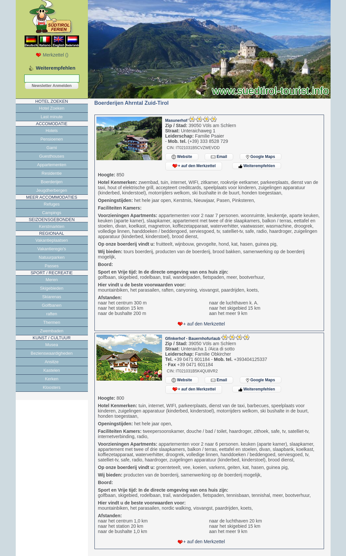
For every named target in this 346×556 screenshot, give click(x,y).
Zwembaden (52, 330)
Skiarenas (51, 296)
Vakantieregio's (51, 248)
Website (182, 156)
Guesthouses (51, 156)
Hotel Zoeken (51, 108)
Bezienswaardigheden (52, 353)
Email (219, 156)
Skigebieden (52, 288)
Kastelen (51, 370)
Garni (52, 147)
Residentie (52, 173)
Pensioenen (51, 139)
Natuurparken (52, 257)
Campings (51, 212)
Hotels (52, 130)
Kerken (51, 378)
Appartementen (51, 164)
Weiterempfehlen (256, 166)
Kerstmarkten (51, 226)
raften (51, 313)
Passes (52, 265)
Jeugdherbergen (51, 190)
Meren (52, 279)
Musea (51, 344)
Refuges (51, 204)
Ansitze (52, 361)
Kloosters (51, 387)
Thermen (51, 322)
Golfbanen (52, 305)
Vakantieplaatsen (51, 240)
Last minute (52, 116)
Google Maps (260, 156)
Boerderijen (52, 181)
